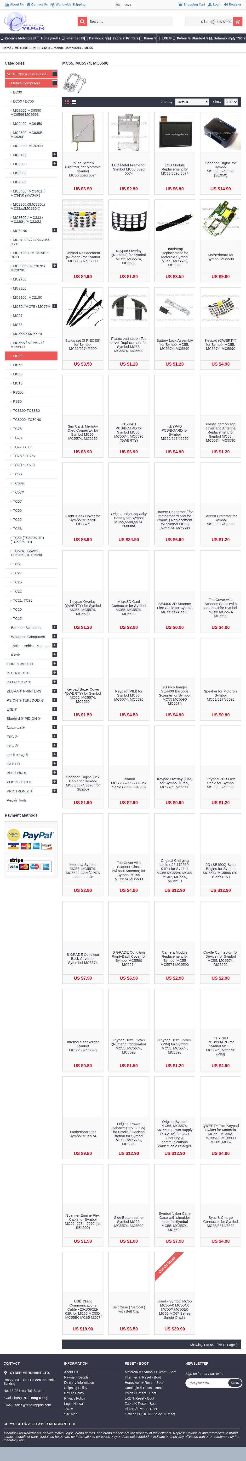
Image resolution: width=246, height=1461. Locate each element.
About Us (71, 1372)
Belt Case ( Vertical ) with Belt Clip (128, 1309)
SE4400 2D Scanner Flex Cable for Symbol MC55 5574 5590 (175, 608)
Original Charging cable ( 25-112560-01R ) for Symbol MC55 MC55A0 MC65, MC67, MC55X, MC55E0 (175, 870)
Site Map (70, 1414)
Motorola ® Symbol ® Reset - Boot (150, 1372)
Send (235, 1382)
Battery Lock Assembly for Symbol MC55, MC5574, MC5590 (175, 344)
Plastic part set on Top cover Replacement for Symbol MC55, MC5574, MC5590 (129, 344)
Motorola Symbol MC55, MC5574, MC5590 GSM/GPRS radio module (83, 870)
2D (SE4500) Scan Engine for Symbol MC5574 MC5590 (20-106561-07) (220, 870)
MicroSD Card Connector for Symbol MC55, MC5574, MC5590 (128, 607)
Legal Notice (73, 1404)
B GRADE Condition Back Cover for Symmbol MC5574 (83, 958)
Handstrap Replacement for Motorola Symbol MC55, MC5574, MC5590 (174, 257)
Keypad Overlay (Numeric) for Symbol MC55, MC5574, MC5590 (129, 257)
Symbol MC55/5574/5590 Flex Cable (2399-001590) (129, 783)
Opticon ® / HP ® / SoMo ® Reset (150, 1414)
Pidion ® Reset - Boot (141, 1409)
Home (6, 48)
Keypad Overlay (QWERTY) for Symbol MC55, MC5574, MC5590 (83, 607)
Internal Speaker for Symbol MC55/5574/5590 (83, 1046)
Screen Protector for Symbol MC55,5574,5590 (221, 520)
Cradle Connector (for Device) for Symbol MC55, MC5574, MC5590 (220, 958)
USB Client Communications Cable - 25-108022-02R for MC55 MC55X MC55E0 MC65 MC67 (83, 1309)
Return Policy (74, 1393)
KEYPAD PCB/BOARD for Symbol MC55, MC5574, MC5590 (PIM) (220, 1046)
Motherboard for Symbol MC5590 (220, 257)
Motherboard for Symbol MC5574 (82, 1134)
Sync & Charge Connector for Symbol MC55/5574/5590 (220, 1221)
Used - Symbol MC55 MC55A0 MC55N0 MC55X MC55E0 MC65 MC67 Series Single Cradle (175, 1309)
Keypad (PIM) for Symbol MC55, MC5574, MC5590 (128, 695)
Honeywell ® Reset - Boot (144, 1382)
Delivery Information (79, 1382)
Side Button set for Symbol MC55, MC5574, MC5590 (128, 1221)
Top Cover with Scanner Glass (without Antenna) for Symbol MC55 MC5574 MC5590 (128, 871)
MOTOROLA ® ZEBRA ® (32, 48)
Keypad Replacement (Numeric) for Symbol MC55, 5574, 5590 (83, 257)
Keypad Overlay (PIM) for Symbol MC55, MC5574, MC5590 (175, 783)
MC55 (88, 48)
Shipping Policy (75, 1388)
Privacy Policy (74, 1398)
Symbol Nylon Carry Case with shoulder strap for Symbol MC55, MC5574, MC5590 (175, 1221)
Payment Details (76, 1377)
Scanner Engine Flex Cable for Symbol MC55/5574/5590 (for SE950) (83, 783)
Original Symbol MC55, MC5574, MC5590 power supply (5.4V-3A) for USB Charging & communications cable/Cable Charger (175, 1134)
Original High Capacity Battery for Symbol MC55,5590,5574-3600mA (129, 520)
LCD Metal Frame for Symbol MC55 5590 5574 (129, 169)
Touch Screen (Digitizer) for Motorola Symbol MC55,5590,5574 (83, 169)
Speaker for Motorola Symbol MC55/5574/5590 (220, 695)
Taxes (68, 1409)
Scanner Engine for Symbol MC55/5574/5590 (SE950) (220, 169)
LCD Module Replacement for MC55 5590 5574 (175, 169)
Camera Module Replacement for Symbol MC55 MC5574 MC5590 (175, 958)
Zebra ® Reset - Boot (140, 1404)
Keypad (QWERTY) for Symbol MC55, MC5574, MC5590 (220, 344)
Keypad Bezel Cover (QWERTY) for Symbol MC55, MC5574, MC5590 (83, 695)
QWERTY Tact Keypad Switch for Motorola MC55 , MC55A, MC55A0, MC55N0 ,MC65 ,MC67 (220, 1134)
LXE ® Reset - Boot (139, 1398)
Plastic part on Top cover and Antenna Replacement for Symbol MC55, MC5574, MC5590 (221, 432)
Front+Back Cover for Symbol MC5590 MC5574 (83, 520)
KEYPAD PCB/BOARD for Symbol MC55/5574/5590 (175, 432)
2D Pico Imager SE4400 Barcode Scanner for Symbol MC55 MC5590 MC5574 (175, 695)
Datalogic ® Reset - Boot (143, 1388)
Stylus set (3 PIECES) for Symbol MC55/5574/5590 (83, 344)
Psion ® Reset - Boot (140, 1393)
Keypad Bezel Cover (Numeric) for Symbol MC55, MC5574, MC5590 (129, 1046)
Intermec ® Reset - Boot (143, 1377)
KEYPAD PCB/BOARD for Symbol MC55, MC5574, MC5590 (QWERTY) (128, 432)
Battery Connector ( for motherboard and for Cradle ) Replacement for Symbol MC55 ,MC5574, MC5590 (175, 520)
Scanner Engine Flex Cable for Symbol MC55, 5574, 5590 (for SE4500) (83, 1221)
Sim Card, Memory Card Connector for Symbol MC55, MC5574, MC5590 (83, 432)
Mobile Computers (67, 48)
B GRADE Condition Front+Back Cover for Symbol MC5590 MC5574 (129, 958)
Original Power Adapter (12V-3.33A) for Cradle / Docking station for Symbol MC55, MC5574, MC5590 (128, 1134)
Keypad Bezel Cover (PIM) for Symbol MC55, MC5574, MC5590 (174, 1046)
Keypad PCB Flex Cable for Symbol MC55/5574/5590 (220, 783)
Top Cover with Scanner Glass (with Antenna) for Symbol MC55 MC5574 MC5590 (220, 608)
